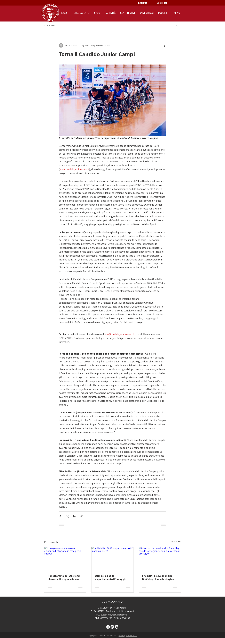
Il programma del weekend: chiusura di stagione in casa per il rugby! (64, 577)
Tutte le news (49, 25)
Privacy (122, 635)
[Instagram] (142, 3)
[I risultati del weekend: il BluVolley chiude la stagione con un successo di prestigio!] (160, 559)
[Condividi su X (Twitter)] (67, 516)
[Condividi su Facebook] (60, 516)
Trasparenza (131, 635)
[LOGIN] (160, 3)
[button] (177, 25)
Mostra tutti (176, 541)
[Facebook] (139, 3)
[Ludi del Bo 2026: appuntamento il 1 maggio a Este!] (112, 559)
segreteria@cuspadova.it (123, 611)
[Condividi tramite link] (81, 516)
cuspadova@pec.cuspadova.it (114, 614)
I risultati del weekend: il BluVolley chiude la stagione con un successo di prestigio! (159, 577)
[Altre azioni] (164, 45)
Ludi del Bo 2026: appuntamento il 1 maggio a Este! (111, 577)
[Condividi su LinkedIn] (74, 516)
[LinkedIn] (145, 3)
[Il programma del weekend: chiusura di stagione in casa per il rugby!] (65, 559)
